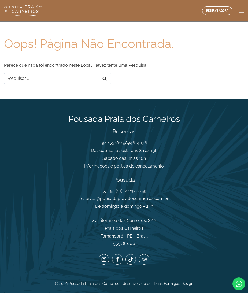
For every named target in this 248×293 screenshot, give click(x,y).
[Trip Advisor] (144, 259)
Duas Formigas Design (173, 283)
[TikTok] (130, 259)
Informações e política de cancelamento (124, 166)
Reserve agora (217, 10)
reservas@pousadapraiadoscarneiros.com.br (124, 198)
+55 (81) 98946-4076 (126, 142)
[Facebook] (117, 259)
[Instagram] (104, 259)
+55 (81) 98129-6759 (126, 191)
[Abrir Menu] (240, 11)
